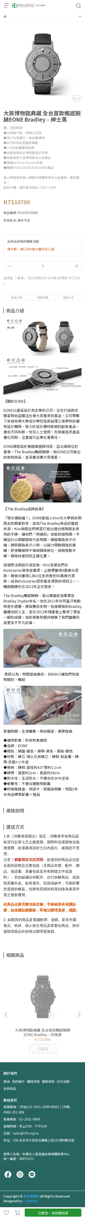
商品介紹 (16, 297)
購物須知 (33, 1081)
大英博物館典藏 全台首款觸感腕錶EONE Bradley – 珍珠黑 (42, 1032)
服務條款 (48, 1081)
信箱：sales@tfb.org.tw (21, 1133)
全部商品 (9, 1088)
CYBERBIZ (30, 1201)
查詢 (6, 1081)
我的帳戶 (18, 1081)
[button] (79, 1014)
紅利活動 (63, 1081)
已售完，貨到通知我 (53, 1213)
